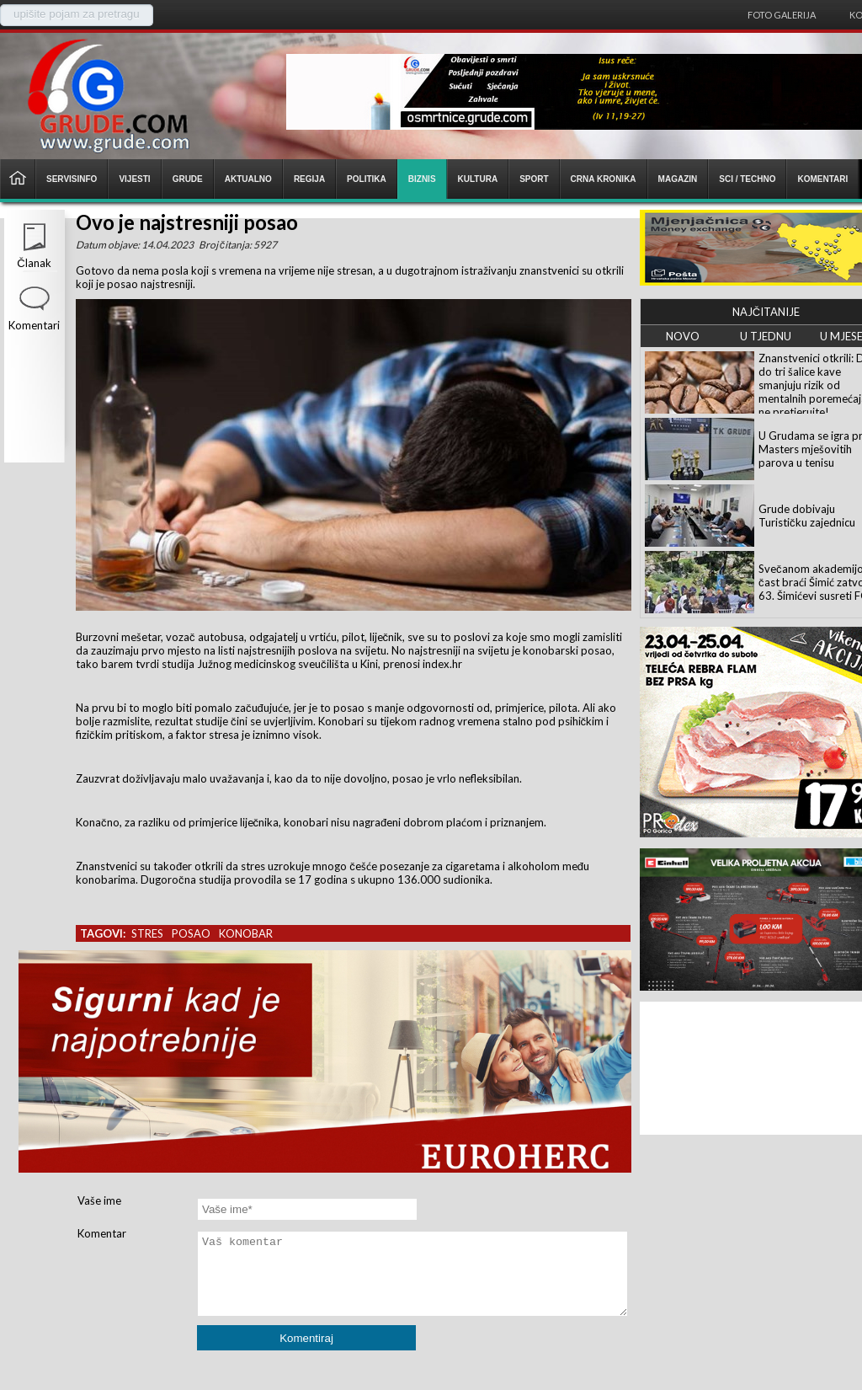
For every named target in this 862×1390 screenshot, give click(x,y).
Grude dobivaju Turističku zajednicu (806, 515)
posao (191, 933)
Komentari (34, 325)
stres (147, 933)
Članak (34, 263)
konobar (246, 933)
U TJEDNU (765, 336)
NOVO (683, 336)
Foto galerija (782, 14)
